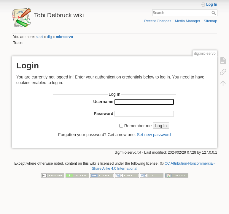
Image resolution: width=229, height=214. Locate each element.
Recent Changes (157, 21)
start (39, 37)
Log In (161, 125)
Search (214, 13)
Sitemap (210, 21)
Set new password (154, 134)
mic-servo (64, 37)
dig (49, 37)
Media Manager (187, 21)
